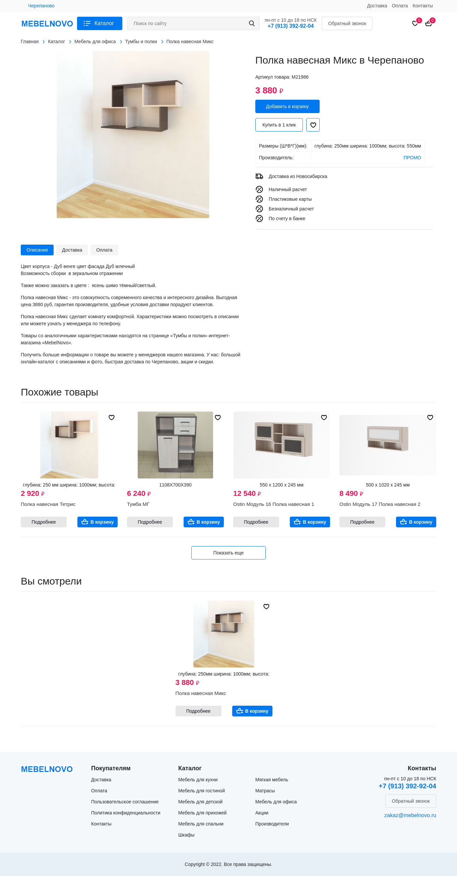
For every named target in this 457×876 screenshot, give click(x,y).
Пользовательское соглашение (125, 801)
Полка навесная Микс (201, 693)
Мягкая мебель (271, 779)
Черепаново (41, 5)
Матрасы (265, 790)
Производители (272, 823)
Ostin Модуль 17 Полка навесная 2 (379, 504)
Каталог (104, 23)
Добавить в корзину (287, 106)
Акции (261, 812)
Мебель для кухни (198, 779)
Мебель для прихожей (202, 812)
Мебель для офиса (276, 801)
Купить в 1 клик (279, 124)
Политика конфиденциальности (125, 812)
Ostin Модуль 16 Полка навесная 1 (273, 504)
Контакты (423, 5)
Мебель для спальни (200, 823)
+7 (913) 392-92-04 (291, 26)
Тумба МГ (138, 504)
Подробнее (43, 522)
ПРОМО (412, 157)
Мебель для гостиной (201, 790)
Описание (37, 250)
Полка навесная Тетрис (48, 504)
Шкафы (186, 835)
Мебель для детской (200, 801)
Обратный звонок (347, 23)
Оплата (400, 5)
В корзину (102, 522)
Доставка (377, 5)
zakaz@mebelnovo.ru (410, 815)
